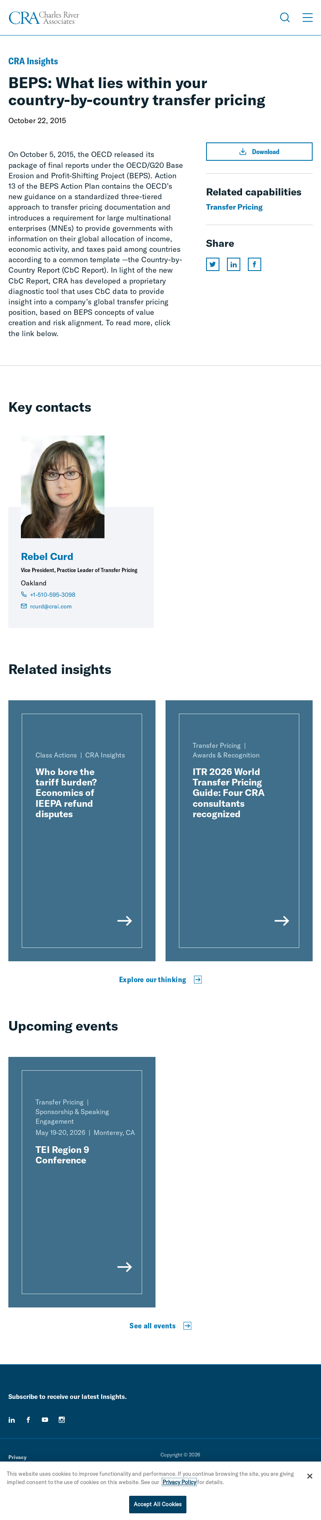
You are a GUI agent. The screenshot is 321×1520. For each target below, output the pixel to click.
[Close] (309, 1478)
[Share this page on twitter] (212, 264)
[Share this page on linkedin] (233, 264)
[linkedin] (11, 1420)
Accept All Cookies (158, 1507)
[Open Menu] (308, 18)
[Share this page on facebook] (254, 264)
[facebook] (28, 1420)
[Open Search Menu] (285, 18)
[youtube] (45, 1420)
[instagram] (62, 1420)
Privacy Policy (179, 1484)
